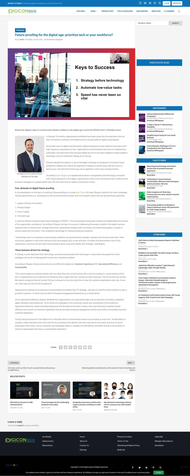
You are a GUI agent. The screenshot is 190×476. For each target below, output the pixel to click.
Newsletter (159, 446)
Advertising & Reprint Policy (128, 446)
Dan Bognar (62, 176)
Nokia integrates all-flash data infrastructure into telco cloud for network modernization (163, 195)
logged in (20, 426)
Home (82, 437)
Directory (156, 12)
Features (81, 12)
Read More (151, 176)
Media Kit (121, 450)
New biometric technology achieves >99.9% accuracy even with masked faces (117, 405)
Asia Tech (80, 193)
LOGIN (166, 3)
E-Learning (169, 12)
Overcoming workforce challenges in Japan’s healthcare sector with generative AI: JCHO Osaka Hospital (163, 208)
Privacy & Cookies (124, 437)
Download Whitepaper (155, 121)
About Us (83, 442)
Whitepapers (142, 12)
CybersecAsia (47, 442)
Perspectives (107, 12)
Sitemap (83, 450)
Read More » (143, 249)
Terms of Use (122, 442)
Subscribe (159, 437)
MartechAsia (47, 446)
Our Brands (46, 437)
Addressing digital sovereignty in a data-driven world (42, 3)
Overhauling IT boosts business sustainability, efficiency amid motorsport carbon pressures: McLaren (163, 182)
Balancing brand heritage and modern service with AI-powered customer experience (161, 169)
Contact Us (84, 446)
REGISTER (177, 3)
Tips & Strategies (125, 12)
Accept (158, 472)
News (93, 12)
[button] (179, 13)
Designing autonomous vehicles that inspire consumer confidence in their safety (87, 405)
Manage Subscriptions (164, 442)
